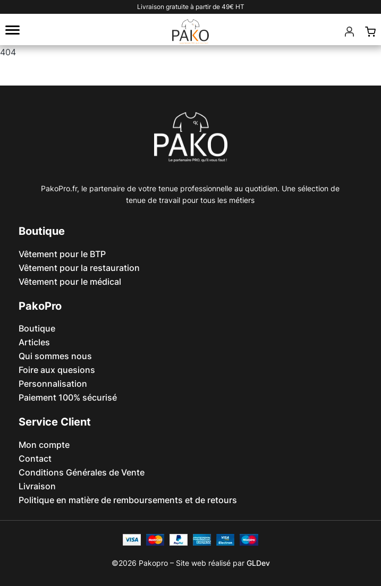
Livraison (37, 486)
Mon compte (44, 444)
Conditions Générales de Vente (82, 472)
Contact (35, 458)
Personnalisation (53, 383)
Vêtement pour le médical (70, 281)
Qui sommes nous (55, 356)
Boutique (37, 328)
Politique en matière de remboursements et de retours (128, 500)
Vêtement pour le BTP (62, 254)
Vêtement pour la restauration (79, 267)
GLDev (258, 562)
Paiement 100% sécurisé (68, 397)
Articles (34, 342)
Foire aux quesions (57, 369)
